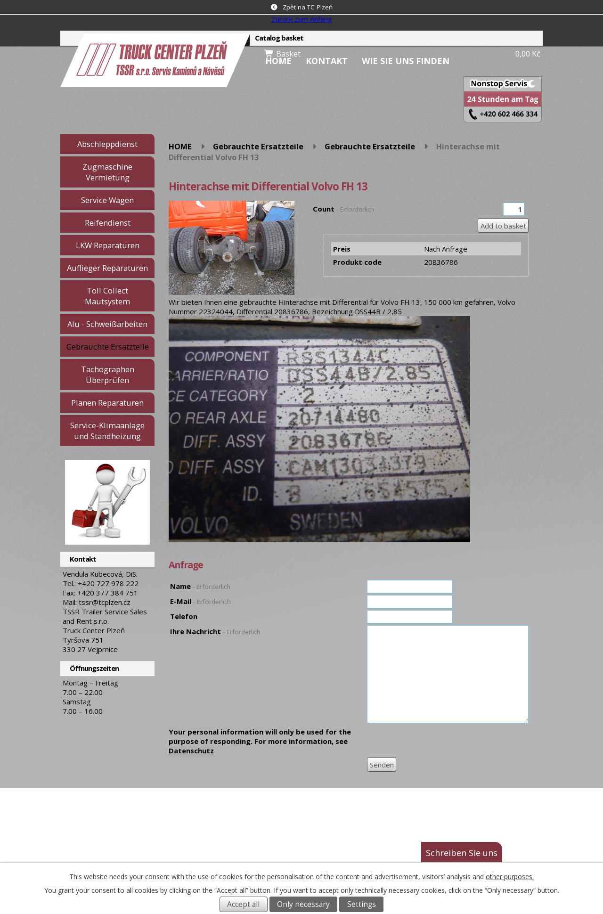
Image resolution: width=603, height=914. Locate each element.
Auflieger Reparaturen (107, 267)
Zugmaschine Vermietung (107, 172)
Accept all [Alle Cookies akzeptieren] (243, 904)
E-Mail (200, 601)
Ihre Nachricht (215, 631)
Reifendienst (107, 222)
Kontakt (327, 60)
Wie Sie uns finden (405, 60)
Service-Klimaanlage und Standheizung (107, 430)
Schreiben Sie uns (461, 852)
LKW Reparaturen (107, 245)
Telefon (183, 616)
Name (200, 586)
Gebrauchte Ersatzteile (258, 146)
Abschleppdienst (107, 144)
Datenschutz (191, 750)
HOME (278, 60)
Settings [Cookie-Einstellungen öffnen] (361, 904)
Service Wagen (107, 200)
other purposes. (510, 876)
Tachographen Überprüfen (107, 374)
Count (343, 208)
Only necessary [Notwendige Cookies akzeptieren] (303, 904)
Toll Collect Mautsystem (107, 296)
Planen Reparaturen (107, 402)
